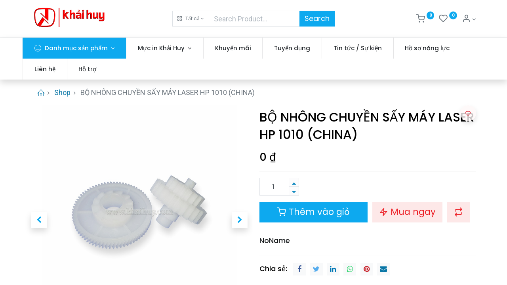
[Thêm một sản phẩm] (294, 182)
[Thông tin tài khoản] (469, 19)
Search (317, 18)
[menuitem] (241, 48)
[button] (190, 19)
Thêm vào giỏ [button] (313, 211)
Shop (62, 92)
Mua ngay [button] (407, 211)
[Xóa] (294, 191)
